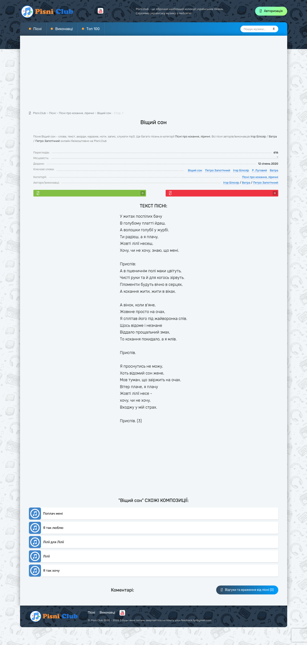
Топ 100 (93, 29)
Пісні (37, 29)
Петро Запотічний (47, 141)
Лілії (46, 556)
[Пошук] (273, 29)
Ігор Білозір (258, 136)
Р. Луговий (259, 170)
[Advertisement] (153, 76)
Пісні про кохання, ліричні (192, 136)
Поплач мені (53, 514)
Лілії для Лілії (53, 542)
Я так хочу (51, 571)
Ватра (273, 136)
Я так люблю (53, 528)
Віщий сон (104, 113)
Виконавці (64, 29)
